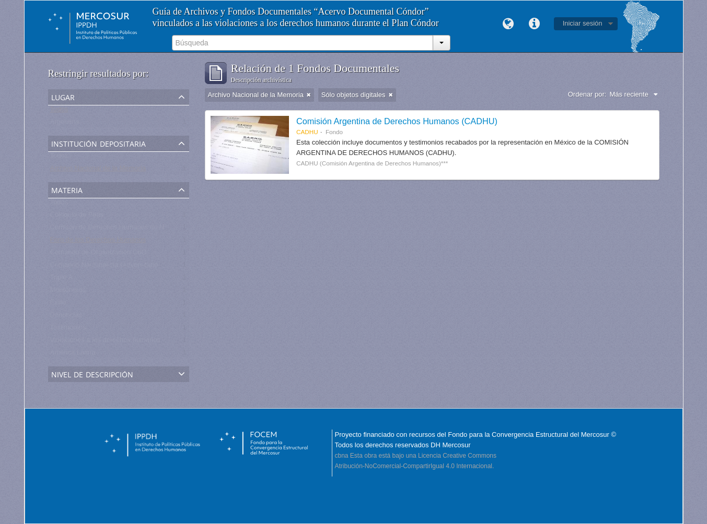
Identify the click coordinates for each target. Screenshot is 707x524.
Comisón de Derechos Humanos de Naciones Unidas (130, 229)
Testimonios (68, 330)
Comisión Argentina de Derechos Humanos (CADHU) (396, 121)
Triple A (61, 279)
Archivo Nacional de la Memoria (98, 170)
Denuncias (66, 317)
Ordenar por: (587, 94)
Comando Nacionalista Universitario (104, 267)
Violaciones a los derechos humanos (105, 342)
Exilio (58, 304)
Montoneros (68, 292)
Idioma (508, 24)
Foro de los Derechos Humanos (98, 242)
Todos (59, 111)
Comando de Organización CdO (98, 254)
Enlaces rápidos (534, 24)
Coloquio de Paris (77, 217)
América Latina (73, 355)
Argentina (64, 124)
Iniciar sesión (582, 23)
